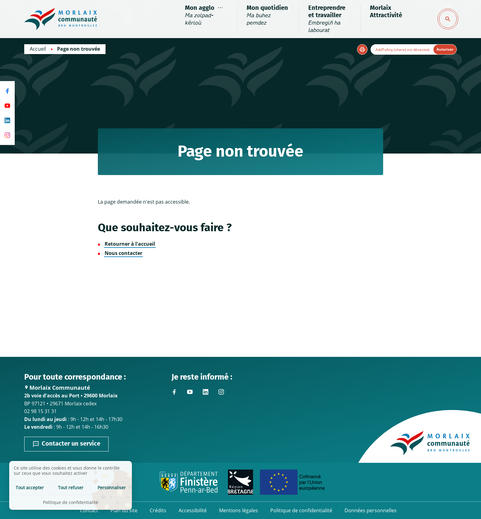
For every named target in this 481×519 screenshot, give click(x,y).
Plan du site (123, 510)
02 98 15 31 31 (40, 411)
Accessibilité (193, 510)
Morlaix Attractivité (386, 11)
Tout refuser (70, 487)
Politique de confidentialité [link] (70, 502)
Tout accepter (30, 487)
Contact (89, 510)
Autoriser (445, 49)
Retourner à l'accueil (130, 243)
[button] (362, 49)
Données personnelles (370, 510)
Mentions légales (238, 510)
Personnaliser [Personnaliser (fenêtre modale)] (112, 487)
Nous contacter (123, 253)
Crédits (158, 510)
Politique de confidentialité (301, 510)
